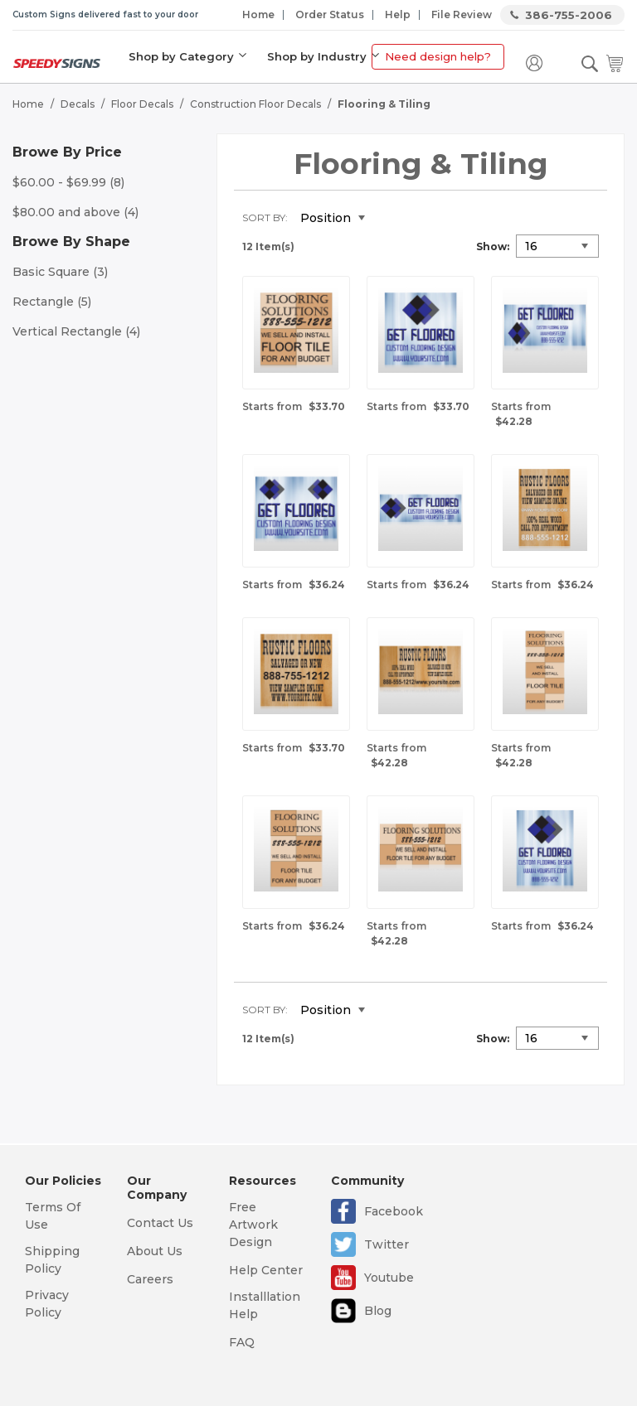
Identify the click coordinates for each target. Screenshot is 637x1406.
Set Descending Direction (389, 218)
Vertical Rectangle (76, 331)
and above (75, 212)
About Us (154, 1251)
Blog (377, 1310)
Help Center (266, 1270)
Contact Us (160, 1222)
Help (398, 14)
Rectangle (51, 301)
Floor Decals (142, 104)
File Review (461, 14)
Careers (150, 1279)
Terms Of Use (52, 1216)
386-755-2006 (568, 15)
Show (491, 246)
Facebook (393, 1211)
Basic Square (60, 272)
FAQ (242, 1342)
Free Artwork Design (253, 1224)
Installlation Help (264, 1305)
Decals (78, 104)
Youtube (389, 1277)
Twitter (386, 1244)
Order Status (329, 14)
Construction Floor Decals (255, 104)
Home (258, 14)
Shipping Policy (52, 1260)
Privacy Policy (47, 1304)
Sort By (263, 217)
